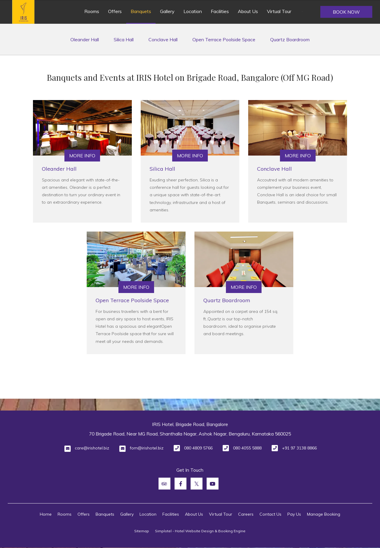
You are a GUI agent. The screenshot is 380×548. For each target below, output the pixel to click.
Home (46, 514)
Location (192, 11)
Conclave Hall (163, 39)
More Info (82, 156)
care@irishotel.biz (92, 448)
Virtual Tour (279, 11)
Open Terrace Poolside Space (223, 39)
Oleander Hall (84, 39)
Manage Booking (323, 514)
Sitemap (141, 531)
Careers (246, 514)
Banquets (141, 11)
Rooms (91, 11)
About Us (248, 11)
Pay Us (294, 514)
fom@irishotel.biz (147, 448)
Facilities (220, 11)
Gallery (167, 11)
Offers (115, 11)
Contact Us (270, 514)
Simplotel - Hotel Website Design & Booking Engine (200, 531)
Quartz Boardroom (290, 39)
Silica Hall (124, 39)
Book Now (346, 12)
